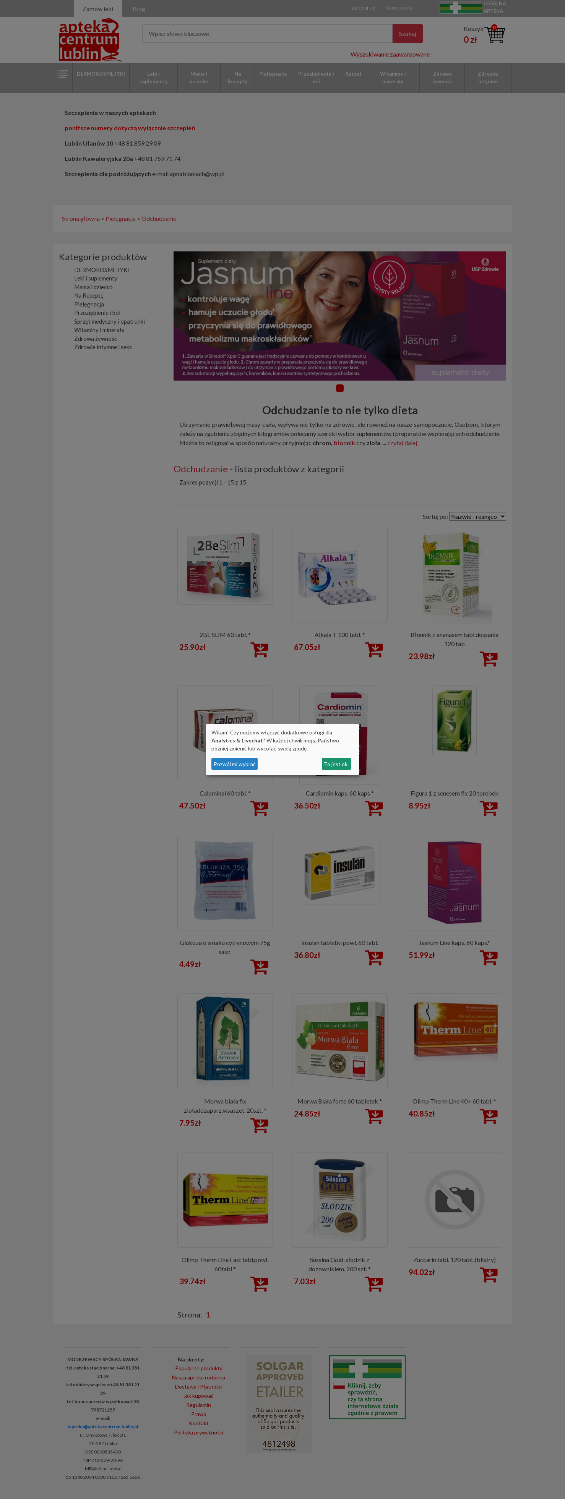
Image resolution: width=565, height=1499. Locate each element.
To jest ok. (336, 764)
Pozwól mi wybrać (235, 764)
